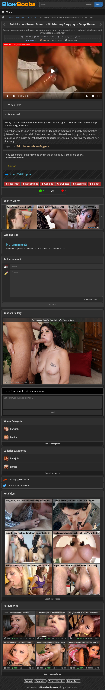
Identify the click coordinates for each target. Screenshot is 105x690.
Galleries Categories (15, 451)
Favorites (32, 40)
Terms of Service (56, 681)
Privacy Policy (73, 681)
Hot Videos (10, 493)
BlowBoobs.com (49, 687)
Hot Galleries (11, 606)
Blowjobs (27, 37)
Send (52, 412)
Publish (52, 305)
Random (58, 40)
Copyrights (40, 681)
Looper (46, 40)
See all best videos (52, 599)
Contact (28, 681)
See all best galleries (52, 674)
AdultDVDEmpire (20, 174)
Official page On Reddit (19, 479)
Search (99, 4)
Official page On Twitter (19, 485)
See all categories (52, 444)
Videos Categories (14, 421)
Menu (9, 12)
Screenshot (73, 40)
